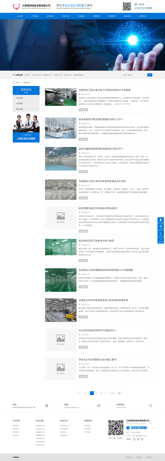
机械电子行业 (40, 432)
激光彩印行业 (40, 445)
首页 (20, 16)
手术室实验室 (40, 442)
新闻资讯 (96, 16)
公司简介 (16, 426)
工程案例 (81, 16)
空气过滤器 (64, 429)
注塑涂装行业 (40, 438)
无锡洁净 (27, 75)
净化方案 (50, 16)
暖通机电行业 (40, 435)
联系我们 (142, 16)
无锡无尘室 (67, 75)
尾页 (119, 393)
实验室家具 (64, 435)
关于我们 (34, 16)
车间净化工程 (64, 426)
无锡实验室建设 (78, 75)
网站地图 (129, 457)
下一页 (112, 393)
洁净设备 (63, 432)
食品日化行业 (40, 429)
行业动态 (19, 98)
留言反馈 (127, 16)
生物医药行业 (40, 426)
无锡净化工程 (36, 75)
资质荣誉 (112, 16)
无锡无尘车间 (57, 75)
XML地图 (139, 457)
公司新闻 (19, 103)
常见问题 (19, 109)
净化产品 (65, 16)
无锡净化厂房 (47, 75)
